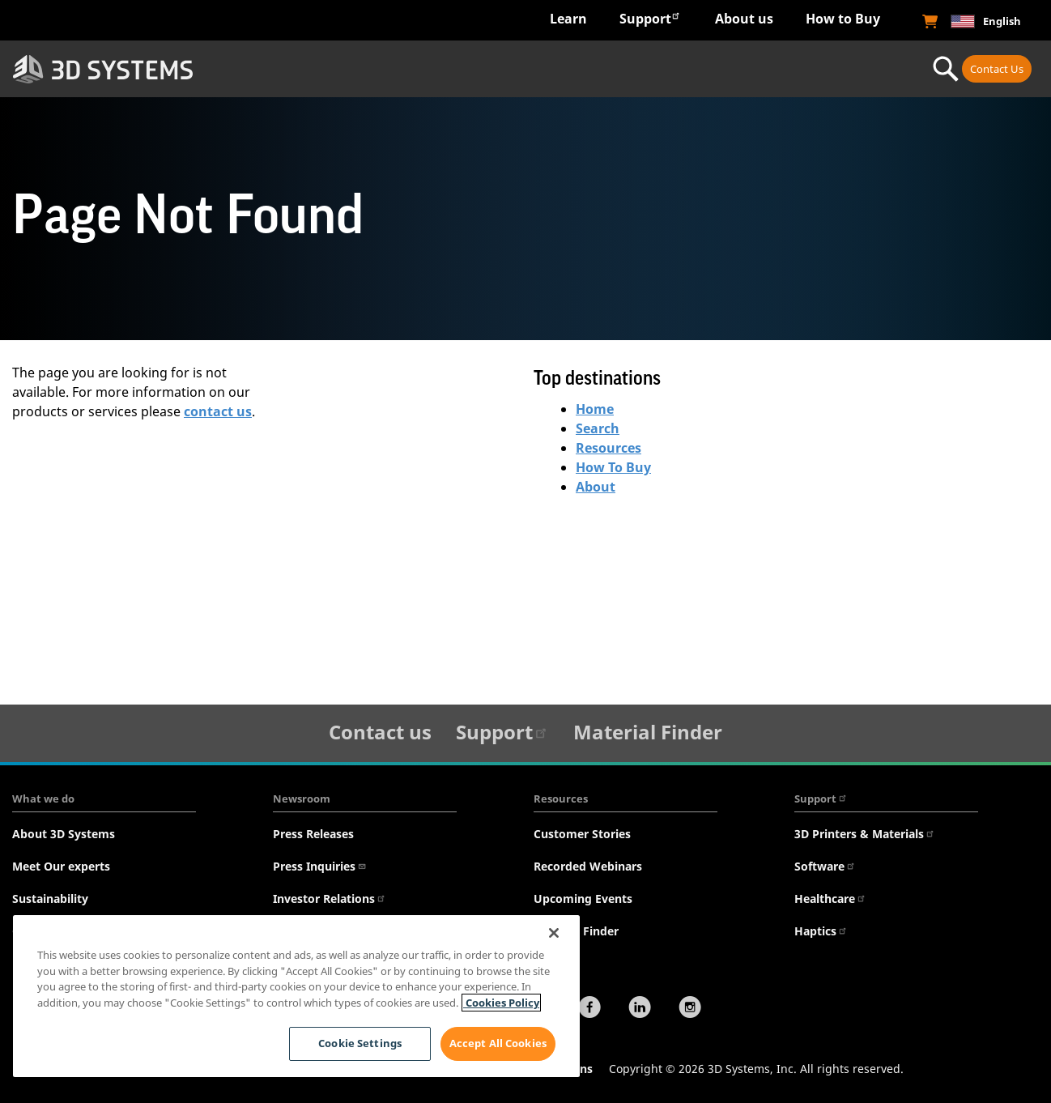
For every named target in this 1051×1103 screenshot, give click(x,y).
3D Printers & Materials (864, 833)
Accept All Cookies (498, 1043)
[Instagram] (690, 1009)
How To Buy (613, 467)
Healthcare (830, 898)
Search (597, 428)
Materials (650, 69)
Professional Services (828, 69)
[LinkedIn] (640, 1009)
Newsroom (301, 798)
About (595, 487)
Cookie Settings (359, 1043)
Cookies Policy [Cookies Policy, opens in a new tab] (501, 1002)
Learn (568, 19)
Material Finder (647, 731)
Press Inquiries (320, 866)
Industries (295, 69)
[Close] (554, 933)
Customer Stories (582, 833)
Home (595, 409)
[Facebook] (589, 1009)
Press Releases (313, 833)
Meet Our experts (61, 866)
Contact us (380, 731)
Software (825, 866)
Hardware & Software (472, 69)
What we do (43, 798)
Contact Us (996, 69)
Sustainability (50, 898)
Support (650, 18)
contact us (218, 411)
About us (744, 19)
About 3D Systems (63, 833)
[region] (296, 996)
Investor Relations (329, 898)
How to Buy (843, 19)
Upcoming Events (583, 898)
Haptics (821, 931)
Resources (608, 448)
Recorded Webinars (588, 866)
